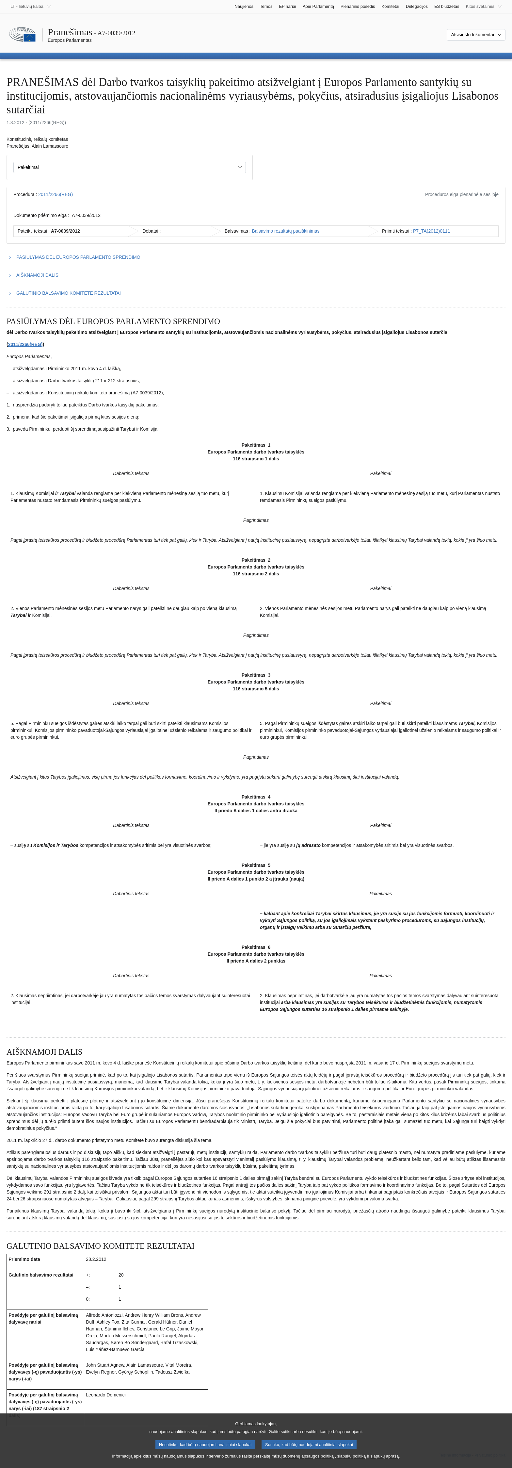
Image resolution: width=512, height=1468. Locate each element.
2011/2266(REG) (55, 194)
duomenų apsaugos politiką (308, 1461)
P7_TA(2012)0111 (431, 231)
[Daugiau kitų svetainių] (484, 6)
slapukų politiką (351, 1461)
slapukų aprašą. (385, 1461)
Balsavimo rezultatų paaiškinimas (285, 231)
